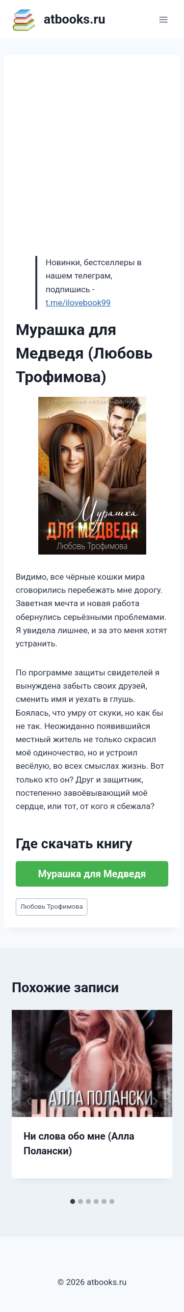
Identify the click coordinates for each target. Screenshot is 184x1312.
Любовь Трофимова (51, 906)
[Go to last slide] (29, 1101)
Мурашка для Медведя (92, 874)
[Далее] (154, 1101)
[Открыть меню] (163, 19)
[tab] (72, 1201)
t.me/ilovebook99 (78, 302)
